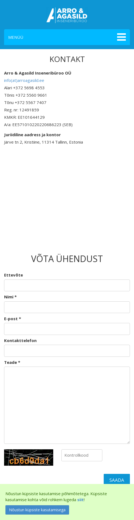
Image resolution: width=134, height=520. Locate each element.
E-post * (12, 318)
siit (80, 499)
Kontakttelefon (20, 340)
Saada (116, 480)
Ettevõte (13, 275)
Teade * (12, 362)
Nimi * (10, 296)
